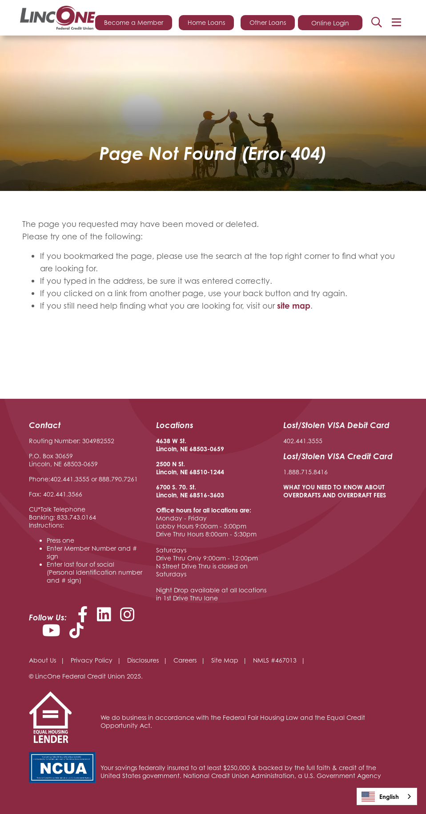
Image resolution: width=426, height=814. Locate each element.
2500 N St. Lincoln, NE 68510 (181, 468)
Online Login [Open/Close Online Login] (330, 23)
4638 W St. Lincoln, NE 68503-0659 (190, 445)
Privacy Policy (92, 660)
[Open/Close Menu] (396, 22)
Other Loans (267, 22)
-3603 (215, 495)
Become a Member (133, 22)
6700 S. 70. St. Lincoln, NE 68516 (181, 491)
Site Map (224, 660)
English (380, 796)
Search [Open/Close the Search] (376, 22)
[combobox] (387, 796)
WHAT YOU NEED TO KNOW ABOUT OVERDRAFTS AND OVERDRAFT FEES (334, 491)
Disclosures (143, 660)
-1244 (215, 472)
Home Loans (206, 22)
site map (293, 305)
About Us (42, 660)
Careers (185, 660)
